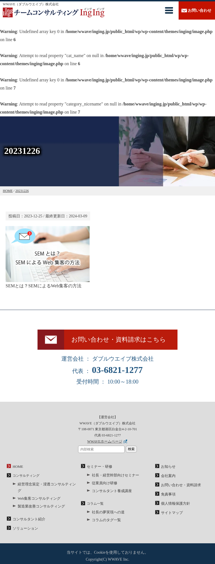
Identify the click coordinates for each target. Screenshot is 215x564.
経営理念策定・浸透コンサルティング (46, 486)
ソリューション (24, 522)
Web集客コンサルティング (37, 493)
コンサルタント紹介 (28, 513)
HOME (17, 469)
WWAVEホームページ (104, 444)
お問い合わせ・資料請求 (179, 486)
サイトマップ (171, 513)
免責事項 (167, 495)
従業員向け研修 (103, 485)
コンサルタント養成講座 (110, 492)
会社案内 (167, 478)
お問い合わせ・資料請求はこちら (120, 341)
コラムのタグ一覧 (105, 520)
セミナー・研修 (98, 469)
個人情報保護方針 (174, 504)
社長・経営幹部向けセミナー (113, 477)
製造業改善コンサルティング (39, 501)
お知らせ (167, 469)
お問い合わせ (199, 10)
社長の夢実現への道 (107, 513)
